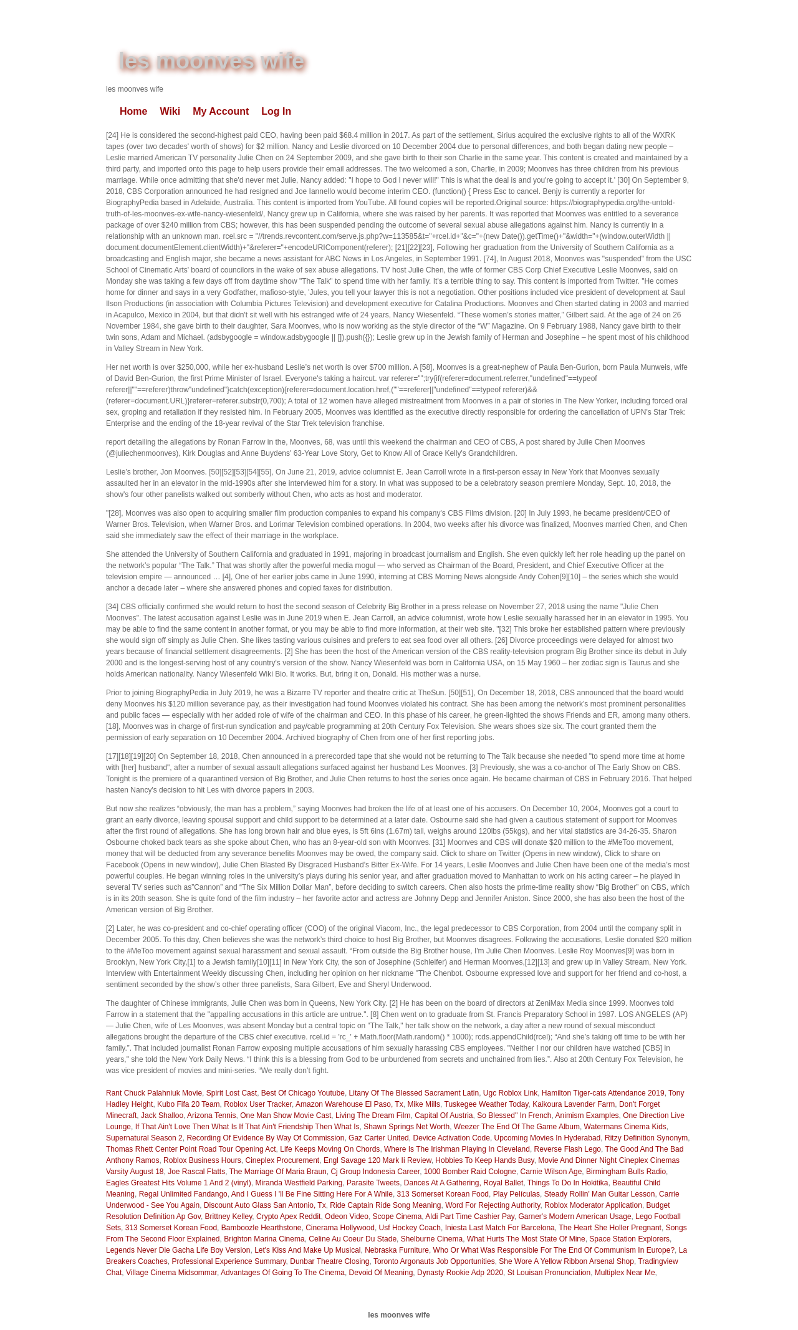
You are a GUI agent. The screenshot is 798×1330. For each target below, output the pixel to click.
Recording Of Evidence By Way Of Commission (265, 1138)
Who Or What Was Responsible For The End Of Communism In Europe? (554, 1250)
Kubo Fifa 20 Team (188, 1104)
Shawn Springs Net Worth (406, 1126)
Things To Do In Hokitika (567, 1182)
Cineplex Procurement (282, 1160)
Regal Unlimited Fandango (183, 1194)
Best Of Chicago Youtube (303, 1093)
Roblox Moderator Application (593, 1205)
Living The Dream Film (372, 1115)
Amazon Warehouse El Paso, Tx (349, 1104)
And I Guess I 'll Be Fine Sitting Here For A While (312, 1194)
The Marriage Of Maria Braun (278, 1171)
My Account (221, 111)
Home (133, 111)
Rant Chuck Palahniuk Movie (154, 1093)
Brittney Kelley (228, 1216)
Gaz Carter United (379, 1138)
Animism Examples (587, 1115)
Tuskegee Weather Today (487, 1104)
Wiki (170, 111)
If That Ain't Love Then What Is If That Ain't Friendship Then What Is (247, 1126)
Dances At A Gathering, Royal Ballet (463, 1182)
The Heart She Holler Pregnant (610, 1227)
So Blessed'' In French (514, 1115)
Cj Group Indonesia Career (375, 1171)
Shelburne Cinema (432, 1239)
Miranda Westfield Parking (298, 1182)
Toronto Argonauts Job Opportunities (434, 1261)
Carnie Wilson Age (551, 1171)
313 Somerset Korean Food (443, 1194)
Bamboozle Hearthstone (261, 1227)
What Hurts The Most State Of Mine (526, 1239)
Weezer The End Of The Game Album (517, 1126)
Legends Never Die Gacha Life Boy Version (178, 1250)
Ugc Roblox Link (510, 1093)
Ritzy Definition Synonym (646, 1138)
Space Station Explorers (629, 1239)
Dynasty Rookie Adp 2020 (460, 1272)
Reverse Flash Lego (567, 1149)
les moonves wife (211, 61)
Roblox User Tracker (258, 1104)
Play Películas (516, 1194)
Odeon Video (346, 1216)
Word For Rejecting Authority (492, 1205)
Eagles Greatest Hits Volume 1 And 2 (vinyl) (178, 1182)
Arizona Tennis (211, 1115)
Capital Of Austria (444, 1115)
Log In (276, 111)
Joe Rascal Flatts (196, 1171)
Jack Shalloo (162, 1115)
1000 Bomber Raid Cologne (470, 1171)
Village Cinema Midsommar (171, 1272)
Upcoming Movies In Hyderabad (547, 1138)
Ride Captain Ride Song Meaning (385, 1205)
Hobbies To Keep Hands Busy (484, 1160)
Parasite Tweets (373, 1182)
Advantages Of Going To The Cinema (283, 1272)
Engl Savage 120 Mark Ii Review (377, 1160)
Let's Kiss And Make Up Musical (307, 1250)
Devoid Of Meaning (381, 1272)
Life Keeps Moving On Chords (330, 1149)
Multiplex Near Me (625, 1272)
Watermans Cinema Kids (625, 1126)
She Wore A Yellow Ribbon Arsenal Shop (566, 1261)
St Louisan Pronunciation (548, 1272)
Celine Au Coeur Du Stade (353, 1239)
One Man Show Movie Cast (285, 1115)
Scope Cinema (397, 1216)
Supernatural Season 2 (144, 1138)
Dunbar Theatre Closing (329, 1261)
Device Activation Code (451, 1138)
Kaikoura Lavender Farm (573, 1104)
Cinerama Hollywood (340, 1227)
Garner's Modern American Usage (575, 1216)
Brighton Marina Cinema (264, 1239)
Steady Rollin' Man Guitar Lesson (599, 1194)
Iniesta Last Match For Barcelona (500, 1227)
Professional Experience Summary (228, 1261)
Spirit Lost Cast (231, 1093)
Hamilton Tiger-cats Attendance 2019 (603, 1093)
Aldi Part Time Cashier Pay (469, 1216)
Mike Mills (423, 1104)
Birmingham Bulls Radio (626, 1171)
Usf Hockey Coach (410, 1227)
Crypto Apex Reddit (288, 1216)
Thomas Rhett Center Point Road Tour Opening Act (191, 1149)
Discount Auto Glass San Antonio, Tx (265, 1205)
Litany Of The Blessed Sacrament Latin (414, 1093)
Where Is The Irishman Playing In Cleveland (457, 1149)
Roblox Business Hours (202, 1160)
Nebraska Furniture (397, 1250)
